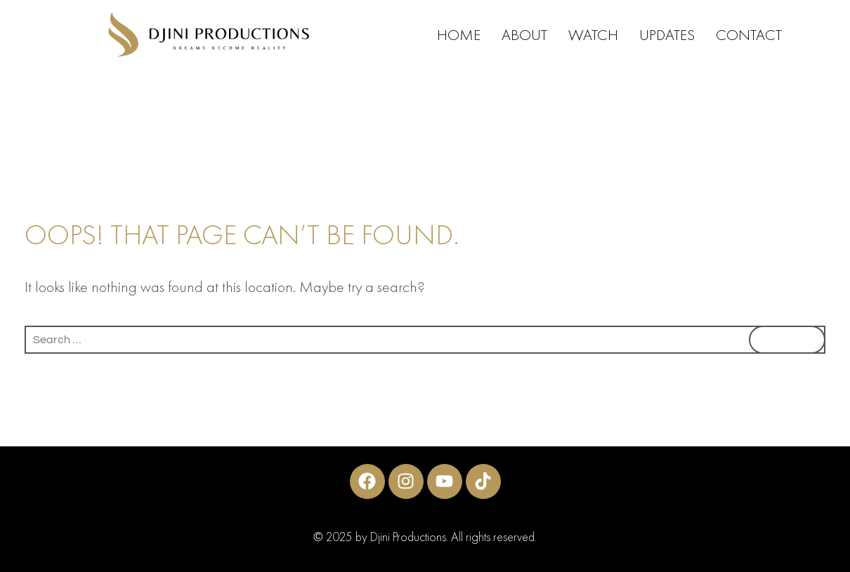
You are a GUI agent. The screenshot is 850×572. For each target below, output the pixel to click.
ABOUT (524, 35)
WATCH (593, 35)
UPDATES (667, 35)
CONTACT (749, 35)
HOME (458, 35)
